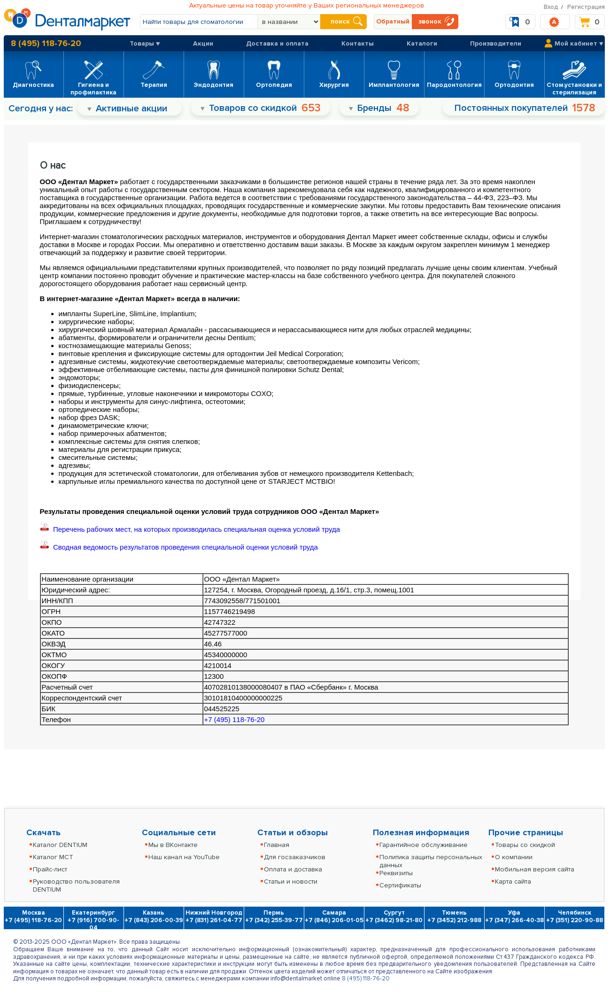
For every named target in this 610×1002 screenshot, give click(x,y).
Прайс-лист (50, 869)
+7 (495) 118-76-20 (234, 719)
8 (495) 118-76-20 (46, 43)
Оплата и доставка (293, 869)
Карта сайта (513, 881)
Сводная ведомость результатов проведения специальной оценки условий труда (179, 547)
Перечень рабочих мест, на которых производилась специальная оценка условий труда (191, 529)
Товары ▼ (145, 43)
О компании (514, 857)
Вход (551, 7)
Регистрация (586, 7)
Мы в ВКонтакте (173, 845)
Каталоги (422, 43)
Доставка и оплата (277, 43)
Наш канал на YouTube (184, 857)
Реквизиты (396, 873)
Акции (203, 43)
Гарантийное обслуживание (423, 845)
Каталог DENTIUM (60, 845)
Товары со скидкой (525, 845)
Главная (276, 845)
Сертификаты (400, 885)
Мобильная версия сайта (534, 869)
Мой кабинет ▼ (579, 43)
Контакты (357, 43)
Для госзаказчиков (294, 857)
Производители (495, 43)
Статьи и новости (290, 881)
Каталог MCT (53, 857)
